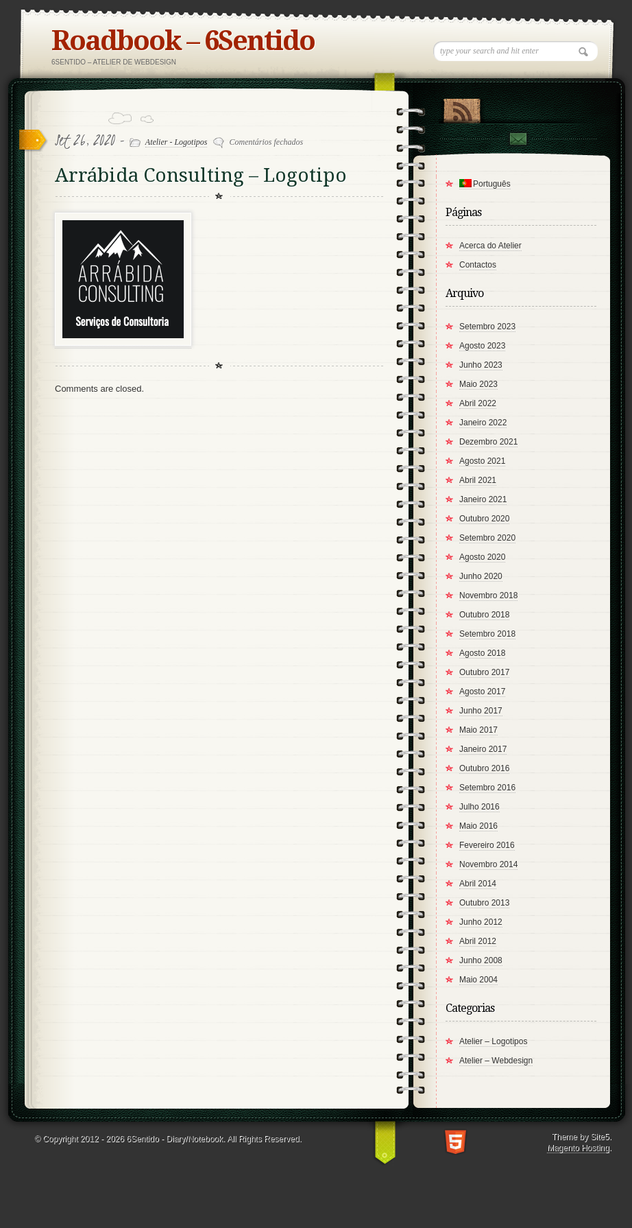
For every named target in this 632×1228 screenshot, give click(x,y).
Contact (517, 139)
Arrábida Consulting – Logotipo (201, 175)
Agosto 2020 (482, 557)
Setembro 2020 (487, 538)
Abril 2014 (477, 883)
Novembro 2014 (488, 864)
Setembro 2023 (487, 326)
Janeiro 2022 (483, 422)
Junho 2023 (480, 365)
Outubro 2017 (484, 672)
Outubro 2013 (484, 903)
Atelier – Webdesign (496, 1060)
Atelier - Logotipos (176, 142)
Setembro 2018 (487, 634)
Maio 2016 (478, 826)
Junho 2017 (480, 711)
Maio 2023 (478, 384)
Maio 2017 (478, 730)
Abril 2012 (477, 941)
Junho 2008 (480, 960)
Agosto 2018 (482, 653)
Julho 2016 (479, 807)
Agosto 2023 (482, 346)
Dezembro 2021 (488, 442)
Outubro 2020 (484, 518)
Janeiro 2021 (483, 499)
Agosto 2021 (482, 461)
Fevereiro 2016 (487, 845)
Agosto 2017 (482, 691)
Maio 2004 (478, 979)
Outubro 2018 (484, 614)
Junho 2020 (480, 576)
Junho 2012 (480, 922)
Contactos (477, 265)
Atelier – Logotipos (493, 1041)
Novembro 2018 (488, 595)
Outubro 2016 (484, 768)
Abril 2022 (477, 403)
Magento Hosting (578, 1148)
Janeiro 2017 (483, 749)
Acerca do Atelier (490, 245)
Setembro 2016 (487, 787)
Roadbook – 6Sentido (183, 41)
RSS (462, 107)
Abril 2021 (477, 480)
